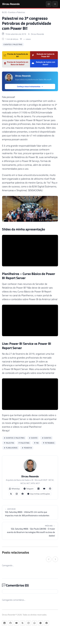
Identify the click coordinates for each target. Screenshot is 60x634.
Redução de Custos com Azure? (43, 63)
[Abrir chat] (48, 4)
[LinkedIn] (4, 623)
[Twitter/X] (22, 623)
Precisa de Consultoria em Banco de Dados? (16, 63)
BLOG (4, 12)
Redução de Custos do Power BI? (43, 55)
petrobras (48, 443)
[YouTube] (16, 623)
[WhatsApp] (34, 623)
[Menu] (55, 4)
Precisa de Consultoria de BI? (16, 55)
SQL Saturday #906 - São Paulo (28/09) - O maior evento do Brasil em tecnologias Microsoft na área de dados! (30, 530)
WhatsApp (14, 488)
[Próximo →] (55, 559)
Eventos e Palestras (16, 12)
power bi (27, 447)
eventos (46, 438)
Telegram (29, 488)
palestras (24, 443)
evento (33, 438)
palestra (9, 443)
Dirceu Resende (11, 4)
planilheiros (10, 447)
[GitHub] (10, 623)
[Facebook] (46, 623)
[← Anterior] (48, 559)
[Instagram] (28, 623)
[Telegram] (40, 623)
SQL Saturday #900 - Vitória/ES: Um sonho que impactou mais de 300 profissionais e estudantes (30, 512)
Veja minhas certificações (38, 493)
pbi (36, 443)
